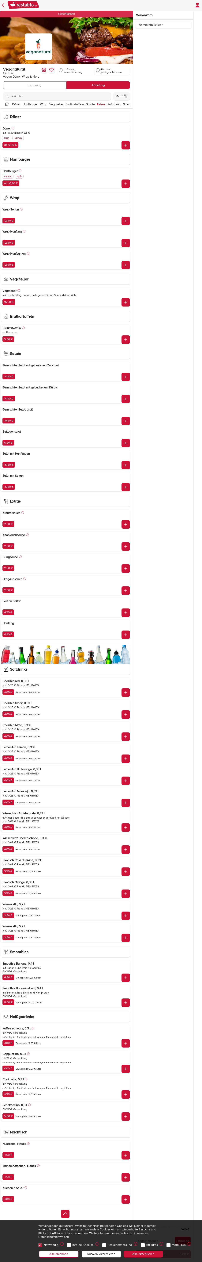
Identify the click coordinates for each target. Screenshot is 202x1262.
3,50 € (8, 871)
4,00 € (8, 692)
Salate (90, 104)
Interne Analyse (83, 1244)
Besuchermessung (120, 1244)
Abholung (98, 85)
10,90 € (8, 420)
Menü (121, 96)
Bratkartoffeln (74, 104)
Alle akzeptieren (143, 1254)
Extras (101, 104)
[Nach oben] (7, 104)
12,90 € (8, 220)
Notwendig (51, 1244)
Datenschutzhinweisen (53, 1237)
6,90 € (8, 442)
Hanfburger (30, 104)
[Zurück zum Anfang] (65, 1214)
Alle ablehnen (58, 1254)
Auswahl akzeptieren (101, 1254)
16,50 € (8, 301)
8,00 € (8, 1002)
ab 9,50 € (10, 144)
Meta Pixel (179, 1244)
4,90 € (8, 612)
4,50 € (8, 1154)
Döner (16, 104)
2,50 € (8, 524)
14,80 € (8, 376)
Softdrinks (114, 104)
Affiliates (152, 1244)
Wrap (43, 104)
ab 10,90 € (11, 183)
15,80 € (8, 464)
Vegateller (56, 104)
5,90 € (8, 339)
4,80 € (8, 1199)
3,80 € (8, 1042)
